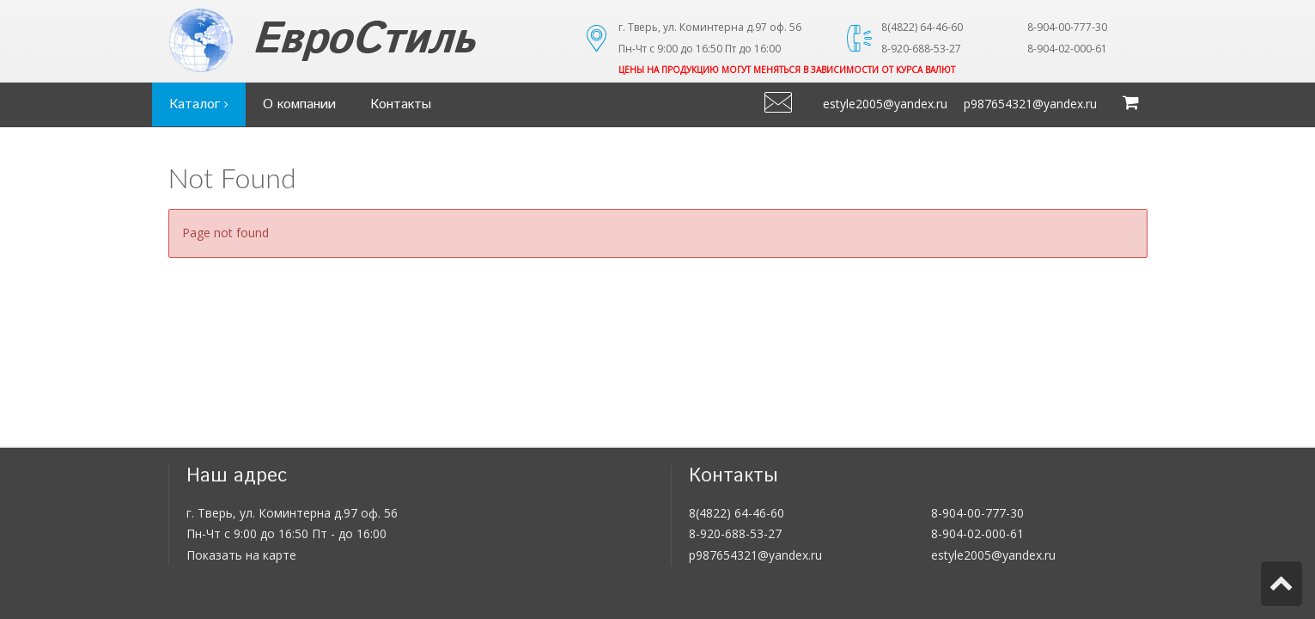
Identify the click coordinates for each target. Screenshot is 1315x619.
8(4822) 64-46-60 (736, 513)
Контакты (400, 104)
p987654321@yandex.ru (1030, 103)
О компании (299, 104)
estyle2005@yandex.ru (885, 103)
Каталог (198, 104)
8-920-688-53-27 (735, 533)
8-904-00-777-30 (977, 513)
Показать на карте (241, 555)
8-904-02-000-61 (977, 533)
